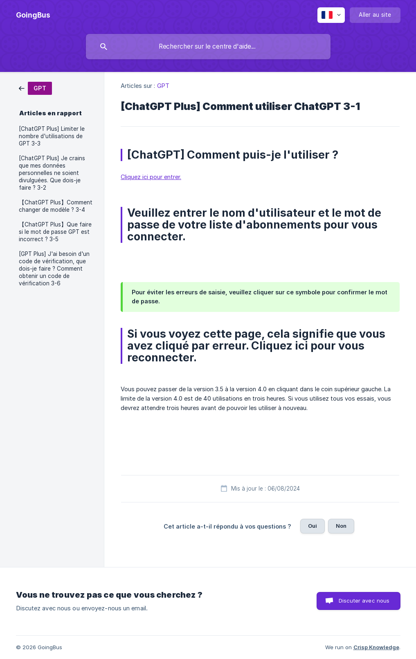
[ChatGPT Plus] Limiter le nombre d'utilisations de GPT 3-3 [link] (52, 136)
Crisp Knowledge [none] (376, 647)
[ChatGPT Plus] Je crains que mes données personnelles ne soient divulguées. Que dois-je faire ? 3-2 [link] (52, 173)
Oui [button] (312, 525)
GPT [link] (163, 85)
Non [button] (341, 525)
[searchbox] (208, 46)
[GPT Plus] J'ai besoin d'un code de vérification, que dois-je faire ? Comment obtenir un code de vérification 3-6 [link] (54, 269)
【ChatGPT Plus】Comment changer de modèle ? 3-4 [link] (55, 206)
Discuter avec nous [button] (364, 600)
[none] (33, 15)
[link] (35, 88)
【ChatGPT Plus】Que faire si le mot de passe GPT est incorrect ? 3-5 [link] (55, 231)
